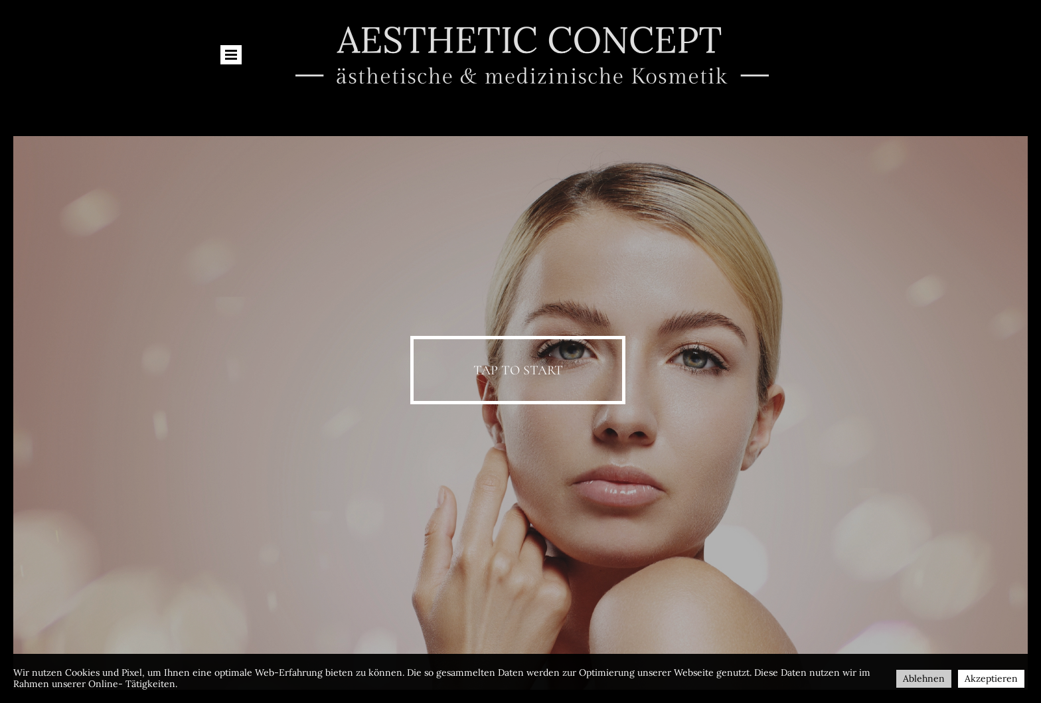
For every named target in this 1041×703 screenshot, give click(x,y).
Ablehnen (924, 678)
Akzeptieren (991, 678)
